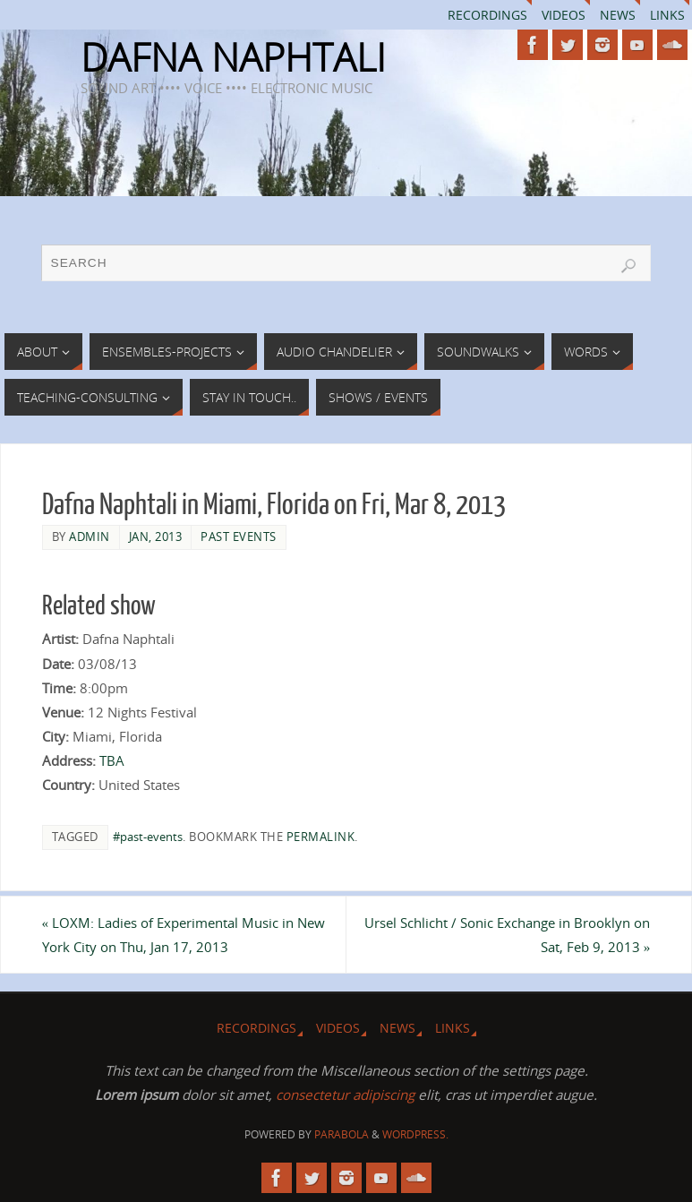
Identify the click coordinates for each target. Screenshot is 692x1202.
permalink (320, 837)
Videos (563, 14)
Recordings (487, 14)
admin (89, 536)
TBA (111, 760)
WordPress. (415, 1134)
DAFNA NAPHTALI (233, 57)
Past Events (239, 536)
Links (667, 14)
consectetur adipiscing (345, 1094)
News (618, 14)
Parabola (341, 1134)
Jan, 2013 (156, 536)
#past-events (148, 837)
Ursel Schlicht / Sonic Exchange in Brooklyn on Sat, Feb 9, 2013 (507, 935)
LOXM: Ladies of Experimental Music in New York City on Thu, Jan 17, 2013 (184, 935)
